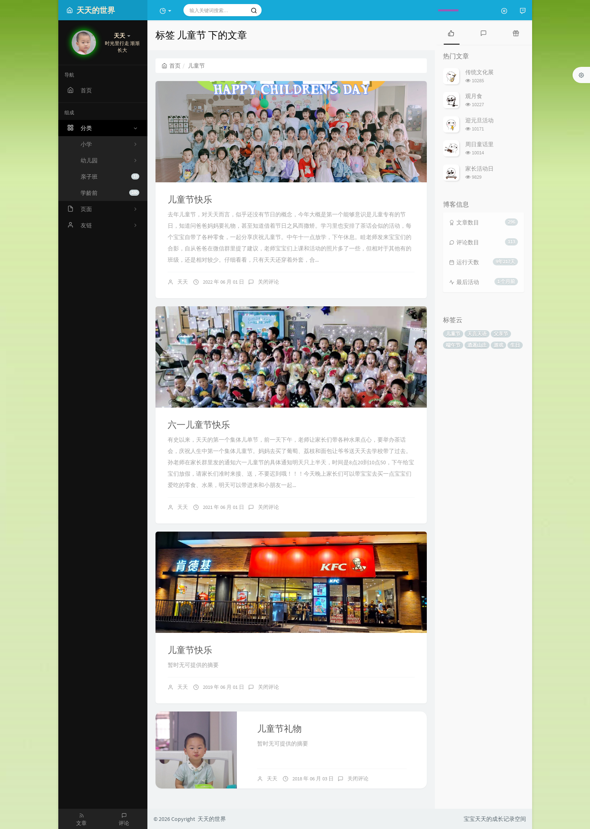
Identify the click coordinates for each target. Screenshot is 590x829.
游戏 (498, 345)
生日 (515, 345)
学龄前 (110, 193)
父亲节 (501, 334)
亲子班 (110, 176)
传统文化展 (479, 72)
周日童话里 (479, 144)
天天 (182, 281)
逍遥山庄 (477, 345)
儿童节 (453, 334)
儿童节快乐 (190, 199)
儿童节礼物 (279, 728)
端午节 (453, 345)
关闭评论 (268, 281)
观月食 (473, 96)
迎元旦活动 (479, 120)
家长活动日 (479, 168)
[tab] (451, 32)
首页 (171, 65)
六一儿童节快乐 (199, 424)
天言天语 (477, 334)
